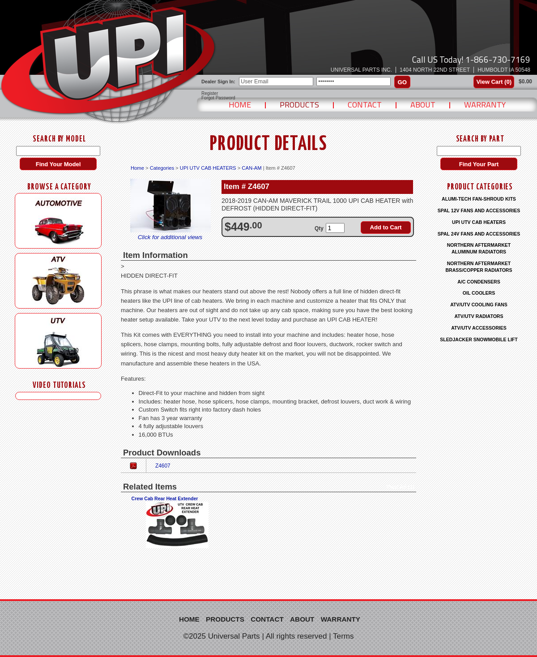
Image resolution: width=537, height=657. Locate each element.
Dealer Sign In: (218, 81)
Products (299, 105)
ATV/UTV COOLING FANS (478, 304)
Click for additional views (170, 237)
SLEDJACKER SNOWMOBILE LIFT (478, 339)
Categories (162, 168)
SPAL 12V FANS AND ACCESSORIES (479, 210)
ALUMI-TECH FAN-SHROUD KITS (479, 199)
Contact (365, 105)
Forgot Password (218, 98)
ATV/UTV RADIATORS (479, 316)
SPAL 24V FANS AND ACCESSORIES (479, 233)
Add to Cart (386, 227)
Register (209, 93)
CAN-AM (251, 168)
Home (240, 105)
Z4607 (162, 466)
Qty (319, 228)
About (422, 105)
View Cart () (493, 81)
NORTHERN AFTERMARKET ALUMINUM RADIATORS (479, 248)
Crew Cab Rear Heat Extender (165, 498)
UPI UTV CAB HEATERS (208, 168)
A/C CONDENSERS (478, 281)
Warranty (485, 105)
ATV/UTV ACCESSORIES (479, 328)
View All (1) (400, 487)
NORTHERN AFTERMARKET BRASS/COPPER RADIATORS (478, 267)
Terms (343, 636)
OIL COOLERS (479, 293)
